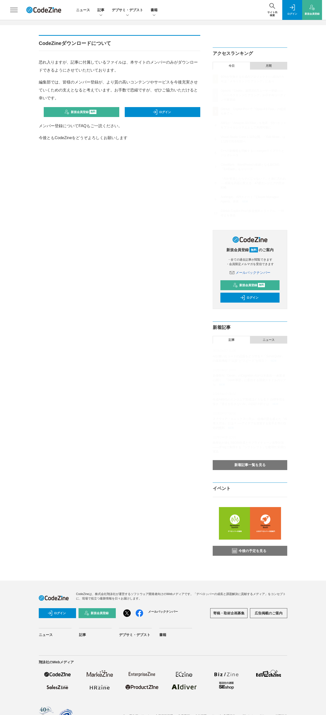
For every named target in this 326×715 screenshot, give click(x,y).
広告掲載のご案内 (269, 613)
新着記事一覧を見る (250, 465)
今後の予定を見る (249, 550)
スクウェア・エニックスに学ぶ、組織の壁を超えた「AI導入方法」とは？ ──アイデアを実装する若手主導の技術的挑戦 (250, 423)
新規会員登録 (80, 112)
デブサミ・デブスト (127, 10)
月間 (269, 66)
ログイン (162, 112)
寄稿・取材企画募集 (228, 613)
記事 (100, 10)
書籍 (154, 10)
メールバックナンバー (250, 273)
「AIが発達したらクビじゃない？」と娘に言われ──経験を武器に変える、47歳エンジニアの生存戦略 (253, 183)
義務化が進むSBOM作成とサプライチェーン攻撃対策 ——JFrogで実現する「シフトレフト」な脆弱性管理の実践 (249, 447)
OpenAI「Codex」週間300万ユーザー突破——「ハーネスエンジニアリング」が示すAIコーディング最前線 (253, 95)
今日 (232, 66)
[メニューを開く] (14, 10)
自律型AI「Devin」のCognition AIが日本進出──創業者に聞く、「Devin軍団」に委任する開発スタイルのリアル (249, 380)
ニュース (83, 10)
